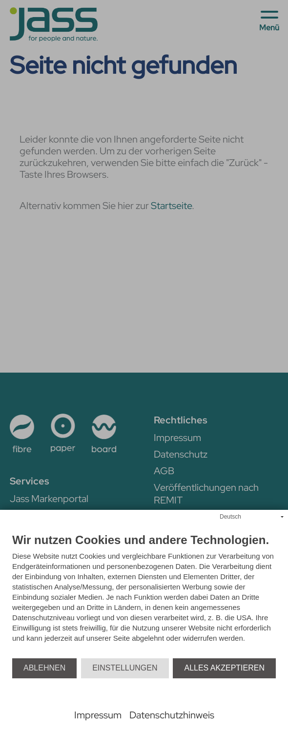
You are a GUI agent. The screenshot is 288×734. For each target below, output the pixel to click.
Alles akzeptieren (224, 668)
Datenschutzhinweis (171, 715)
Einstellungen (124, 668)
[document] (144, 596)
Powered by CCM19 (144, 703)
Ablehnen (44, 668)
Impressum (98, 715)
